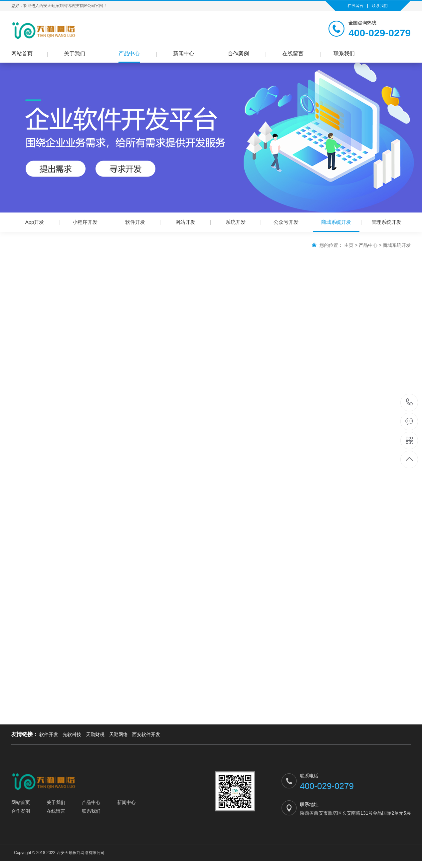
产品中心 (129, 53)
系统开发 (236, 222)
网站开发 (185, 222)
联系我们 (380, 5)
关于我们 (74, 53)
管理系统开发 (386, 222)
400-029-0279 (409, 402)
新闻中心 (183, 53)
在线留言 (355, 5)
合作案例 (238, 53)
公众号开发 (286, 222)
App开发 (34, 222)
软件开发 (135, 222)
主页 (348, 245)
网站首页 (22, 53)
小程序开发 (85, 222)
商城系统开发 (336, 225)
